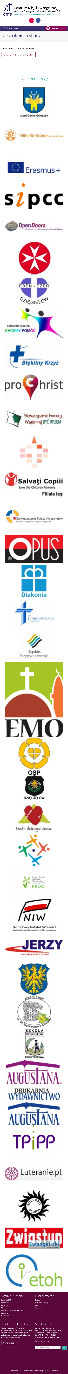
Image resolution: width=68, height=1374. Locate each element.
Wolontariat (5, 1316)
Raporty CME (6, 1300)
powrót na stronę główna (18, 54)
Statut (3, 1308)
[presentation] (47, 1354)
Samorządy (39, 1308)
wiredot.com (53, 1371)
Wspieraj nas (56, 28)
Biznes (37, 1300)
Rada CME (5, 1305)
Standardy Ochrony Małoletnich (12, 1310)
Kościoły (38, 1305)
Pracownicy (5, 1313)
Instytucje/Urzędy (41, 1303)
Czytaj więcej (8, 1342)
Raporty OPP (5, 1303)
